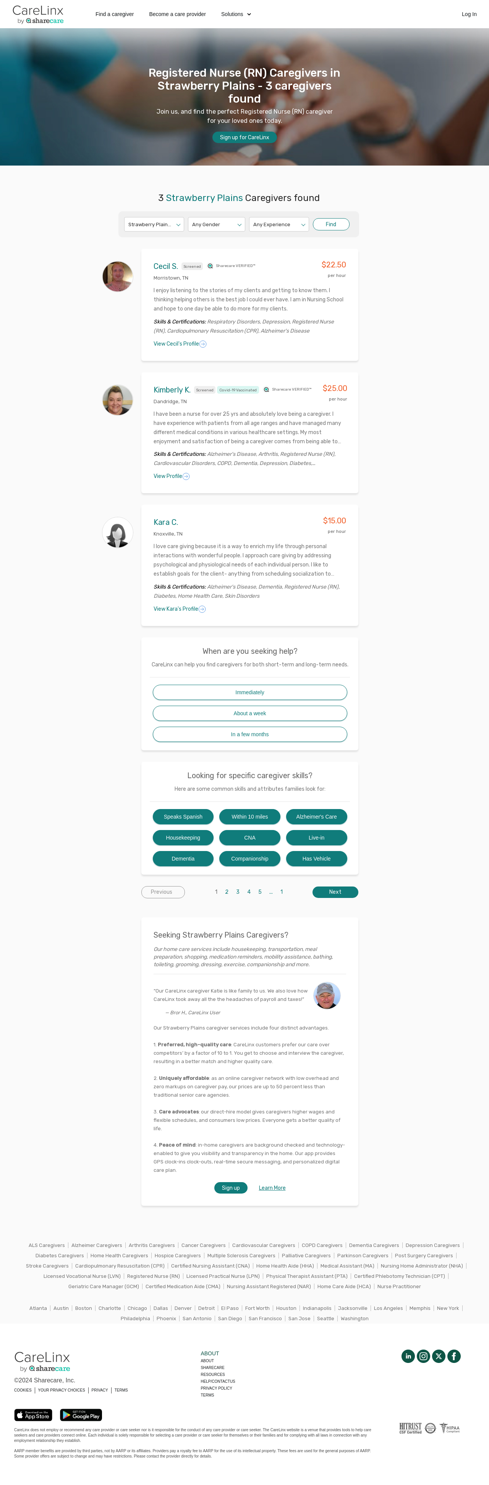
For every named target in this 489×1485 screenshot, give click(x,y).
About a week (250, 713)
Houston (286, 1308)
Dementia (183, 859)
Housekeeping (183, 838)
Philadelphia (135, 1318)
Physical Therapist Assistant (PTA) (307, 1276)
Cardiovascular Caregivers (263, 1245)
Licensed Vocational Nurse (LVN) (82, 1276)
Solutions (236, 14)
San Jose (299, 1318)
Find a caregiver (115, 14)
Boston (83, 1308)
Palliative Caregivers (306, 1255)
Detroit (206, 1308)
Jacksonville (353, 1308)
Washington (355, 1318)
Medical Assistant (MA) (347, 1266)
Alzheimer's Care (316, 817)
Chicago (137, 1308)
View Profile (172, 476)
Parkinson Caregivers (363, 1255)
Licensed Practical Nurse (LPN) (223, 1276)
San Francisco (265, 1318)
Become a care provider (177, 14)
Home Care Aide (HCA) (344, 1286)
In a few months (250, 734)
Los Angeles (388, 1308)
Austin (61, 1308)
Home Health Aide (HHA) (285, 1266)
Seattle (325, 1318)
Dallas (161, 1308)
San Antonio (197, 1318)
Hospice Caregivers (178, 1255)
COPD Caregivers (322, 1245)
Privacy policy (216, 1388)
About (207, 1361)
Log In (469, 14)
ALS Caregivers (47, 1245)
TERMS (121, 1390)
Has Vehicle (317, 859)
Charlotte (110, 1308)
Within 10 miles (250, 817)
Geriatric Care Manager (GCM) (103, 1286)
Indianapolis (317, 1308)
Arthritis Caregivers (152, 1245)
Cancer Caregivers (203, 1245)
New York (448, 1308)
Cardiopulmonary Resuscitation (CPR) (120, 1266)
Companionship (249, 859)
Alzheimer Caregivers (96, 1245)
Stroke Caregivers (47, 1266)
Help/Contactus (218, 1381)
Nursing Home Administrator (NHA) (422, 1266)
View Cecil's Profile (180, 344)
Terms (207, 1395)
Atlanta (38, 1308)
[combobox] (129, 224)
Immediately (249, 692)
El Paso (230, 1308)
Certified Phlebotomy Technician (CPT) (399, 1276)
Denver (183, 1308)
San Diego (230, 1318)
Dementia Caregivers (374, 1245)
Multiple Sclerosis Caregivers (241, 1255)
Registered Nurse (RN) (153, 1276)
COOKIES (23, 1390)
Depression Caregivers (433, 1245)
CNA (250, 838)
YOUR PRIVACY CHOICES (61, 1390)
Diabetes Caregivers (60, 1255)
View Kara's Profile (180, 609)
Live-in (316, 838)
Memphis (420, 1308)
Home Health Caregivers (119, 1255)
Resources (213, 1374)
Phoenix (166, 1318)
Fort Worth (257, 1308)
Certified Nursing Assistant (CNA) (210, 1266)
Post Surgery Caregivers (424, 1255)
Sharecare (212, 1368)
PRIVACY (100, 1390)
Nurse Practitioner (399, 1286)
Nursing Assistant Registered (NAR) (269, 1286)
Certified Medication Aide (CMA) (183, 1286)
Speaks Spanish (183, 817)
